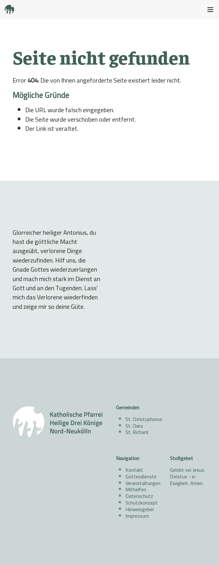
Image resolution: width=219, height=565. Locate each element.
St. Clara (134, 425)
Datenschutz (139, 496)
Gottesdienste (141, 476)
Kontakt (134, 470)
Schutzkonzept (141, 502)
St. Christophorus (143, 419)
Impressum (137, 516)
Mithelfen (135, 489)
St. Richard (136, 432)
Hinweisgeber (139, 509)
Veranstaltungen (142, 483)
